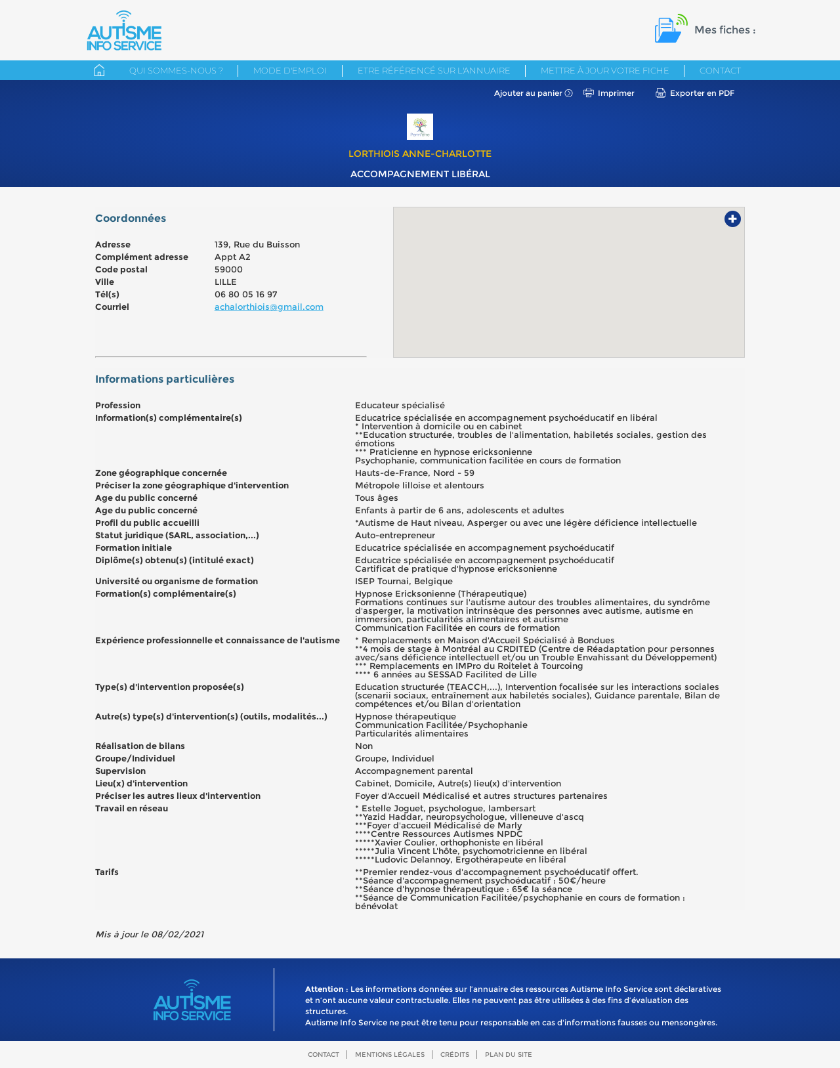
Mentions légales (390, 1054)
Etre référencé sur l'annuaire (434, 70)
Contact (720, 70)
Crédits (454, 1054)
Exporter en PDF (702, 93)
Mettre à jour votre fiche (605, 70)
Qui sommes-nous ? (176, 70)
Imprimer (616, 93)
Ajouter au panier (528, 93)
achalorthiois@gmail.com (269, 306)
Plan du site (508, 1054)
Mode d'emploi (290, 70)
